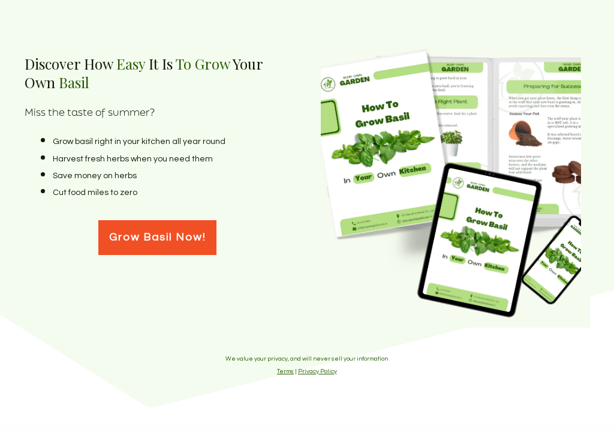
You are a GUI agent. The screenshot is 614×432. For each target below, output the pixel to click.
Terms (285, 371)
